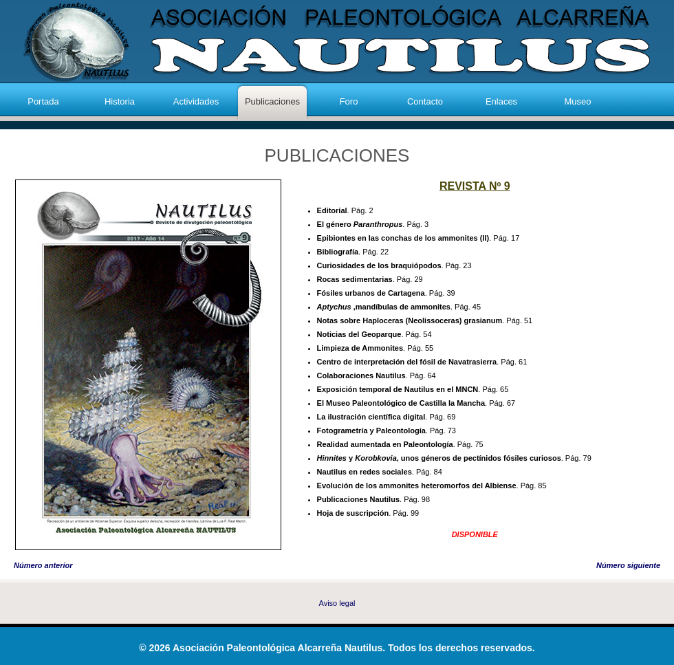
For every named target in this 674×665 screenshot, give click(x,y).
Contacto (425, 101)
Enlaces (501, 101)
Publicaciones (272, 101)
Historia (120, 101)
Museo (577, 101)
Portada (43, 101)
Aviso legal (337, 603)
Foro (349, 101)
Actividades (196, 101)
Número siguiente (628, 565)
